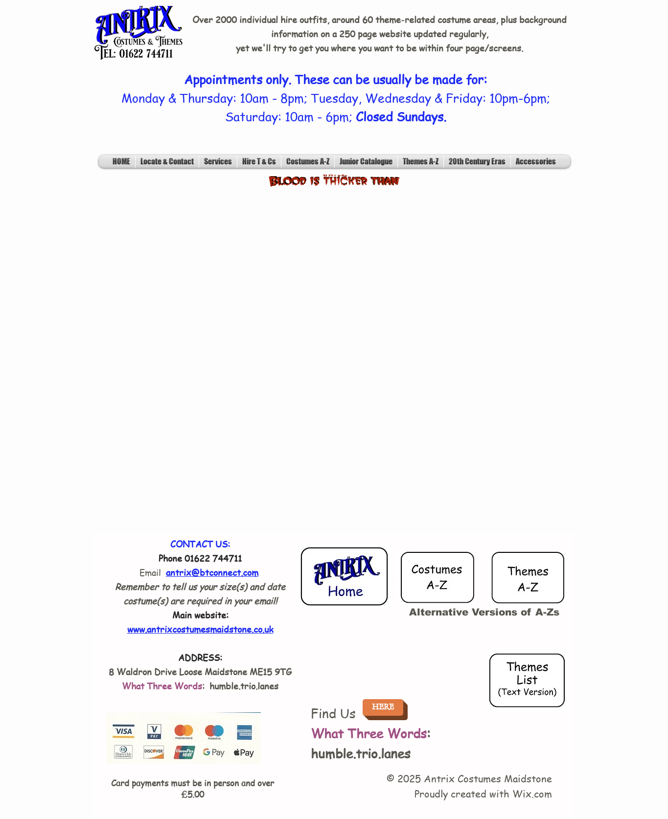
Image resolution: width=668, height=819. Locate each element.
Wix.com (532, 793)
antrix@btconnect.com (212, 572)
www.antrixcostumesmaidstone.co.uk (200, 629)
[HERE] (383, 707)
